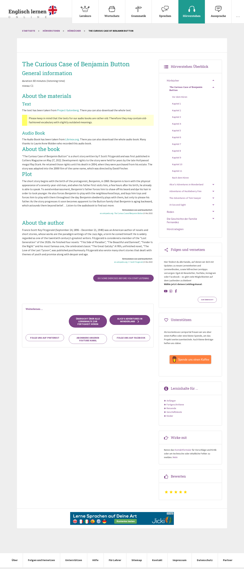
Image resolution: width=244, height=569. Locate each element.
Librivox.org (72, 139)
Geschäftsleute (174, 413)
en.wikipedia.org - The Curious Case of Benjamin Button (121, 213)
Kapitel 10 (177, 164)
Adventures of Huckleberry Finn (185, 191)
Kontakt (157, 561)
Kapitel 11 (177, 170)
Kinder (170, 417)
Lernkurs (85, 9)
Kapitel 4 (176, 123)
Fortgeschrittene (175, 406)
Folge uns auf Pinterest (44, 337)
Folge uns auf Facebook (131, 337)
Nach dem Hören (180, 177)
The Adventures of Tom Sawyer (185, 197)
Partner (227, 561)
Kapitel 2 (176, 110)
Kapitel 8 (176, 150)
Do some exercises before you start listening (123, 278)
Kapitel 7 (176, 144)
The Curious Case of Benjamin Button (185, 89)
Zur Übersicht (207, 300)
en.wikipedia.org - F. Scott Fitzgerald (128, 262)
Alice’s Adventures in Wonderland (129, 320)
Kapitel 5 (176, 130)
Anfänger (171, 402)
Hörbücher (74, 30)
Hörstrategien (175, 229)
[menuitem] (85, 11)
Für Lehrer (115, 561)
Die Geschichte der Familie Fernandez (182, 220)
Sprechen (165, 9)
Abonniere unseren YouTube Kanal (88, 339)
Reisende (171, 409)
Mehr (175, 458)
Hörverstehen (191, 9)
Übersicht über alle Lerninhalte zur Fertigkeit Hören (88, 321)
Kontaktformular (183, 451)
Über (15, 561)
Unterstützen (73, 561)
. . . (238, 9)
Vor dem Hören (179, 96)
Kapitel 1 (176, 103)
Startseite (28, 30)
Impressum (180, 561)
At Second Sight (177, 204)
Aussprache (218, 9)
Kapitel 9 (176, 157)
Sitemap (136, 561)
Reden (170, 212)
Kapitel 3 (176, 116)
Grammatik (138, 9)
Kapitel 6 (176, 137)
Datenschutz (205, 561)
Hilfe (95, 561)
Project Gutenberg (68, 110)
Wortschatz (112, 9)
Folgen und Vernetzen (41, 561)
